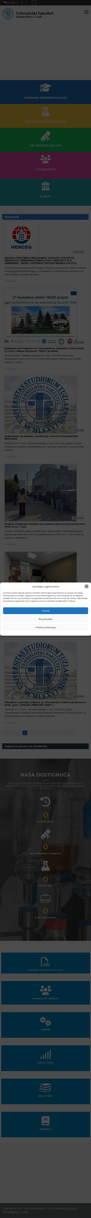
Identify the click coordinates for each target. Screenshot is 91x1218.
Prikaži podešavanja (45, 627)
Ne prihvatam (45, 619)
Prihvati (45, 610)
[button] (86, 586)
